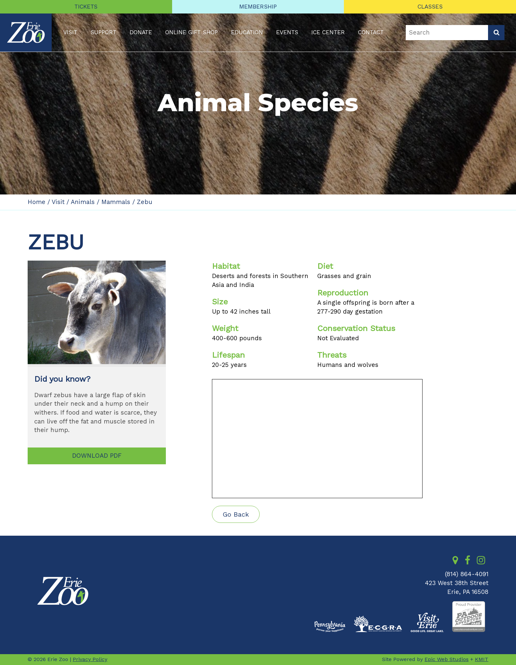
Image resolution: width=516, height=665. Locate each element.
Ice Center (328, 32)
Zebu (144, 202)
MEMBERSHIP (258, 6)
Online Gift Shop (191, 32)
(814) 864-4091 (466, 574)
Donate (141, 32)
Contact (371, 32)
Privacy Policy (90, 659)
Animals (83, 202)
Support (103, 32)
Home (36, 202)
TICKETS (85, 6)
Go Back (236, 514)
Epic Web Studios (447, 659)
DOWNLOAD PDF (96, 455)
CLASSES (430, 6)
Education (247, 32)
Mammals (115, 202)
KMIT (481, 659)
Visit (70, 32)
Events (287, 32)
